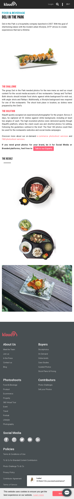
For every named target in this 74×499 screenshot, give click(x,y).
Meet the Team (9, 349)
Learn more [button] (38, 495)
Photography (8, 424)
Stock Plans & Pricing (47, 371)
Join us (6, 354)
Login (51, 4)
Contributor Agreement (12, 479)
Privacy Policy (9, 472)
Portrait (6, 415)
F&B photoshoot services (13, 139)
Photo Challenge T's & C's (13, 466)
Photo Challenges (45, 385)
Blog (5, 367)
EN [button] (67, 4)
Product (6, 389)
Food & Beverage (10, 385)
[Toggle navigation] (62, 4)
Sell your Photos (45, 389)
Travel (5, 411)
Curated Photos (44, 367)
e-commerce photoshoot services (52, 136)
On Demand (43, 354)
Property (6, 398)
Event (5, 407)
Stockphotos (43, 349)
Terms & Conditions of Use (14, 454)
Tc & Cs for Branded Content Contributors (20, 460)
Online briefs (43, 358)
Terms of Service (10, 485)
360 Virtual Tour (9, 402)
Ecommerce (8, 394)
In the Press (8, 358)
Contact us (7, 363)
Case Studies (43, 363)
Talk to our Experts (43, 148)
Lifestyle (6, 420)
